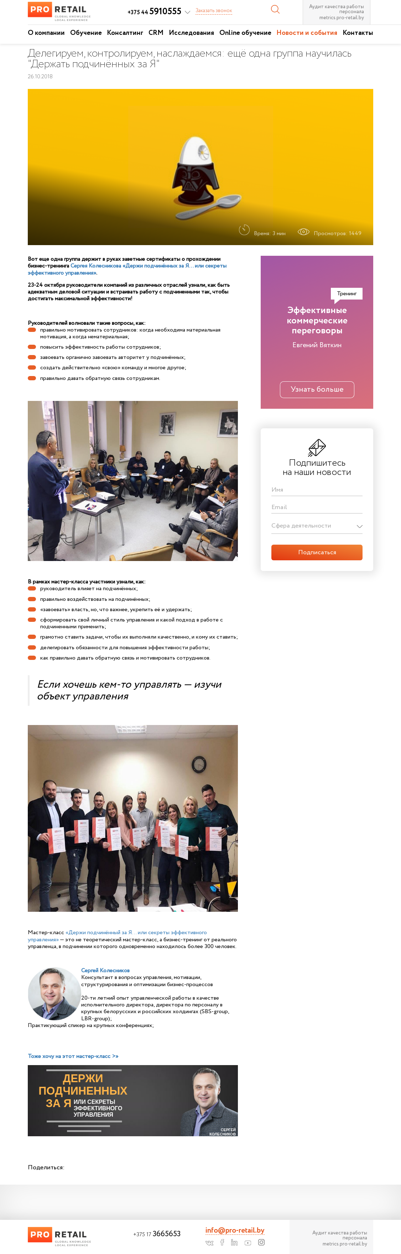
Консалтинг (125, 33)
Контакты (358, 33)
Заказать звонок (214, 10)
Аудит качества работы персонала (336, 9)
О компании (46, 33)
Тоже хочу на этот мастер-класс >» (73, 1056)
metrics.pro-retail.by (341, 17)
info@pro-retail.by (235, 1231)
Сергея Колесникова (96, 266)
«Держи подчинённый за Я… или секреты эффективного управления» (117, 935)
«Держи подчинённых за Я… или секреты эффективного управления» (127, 269)
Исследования (191, 33)
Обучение (86, 33)
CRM (156, 33)
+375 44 (154, 13)
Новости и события (306, 33)
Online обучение (245, 33)
